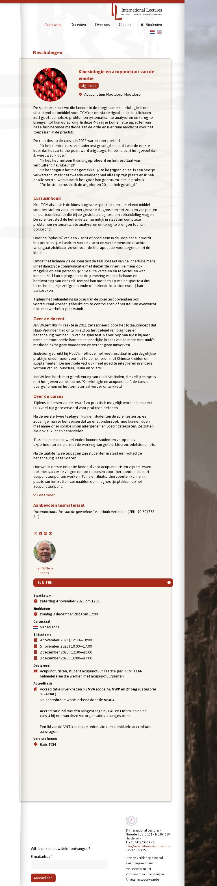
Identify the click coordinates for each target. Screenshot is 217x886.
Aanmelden (43, 878)
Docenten (78, 24)
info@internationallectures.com (148, 846)
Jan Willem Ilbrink (44, 557)
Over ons (102, 24)
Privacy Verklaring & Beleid (144, 857)
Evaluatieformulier (138, 868)
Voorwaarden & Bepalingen (145, 874)
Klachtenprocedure (139, 863)
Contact (125, 24)
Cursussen (53, 24)
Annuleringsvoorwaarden (143, 879)
